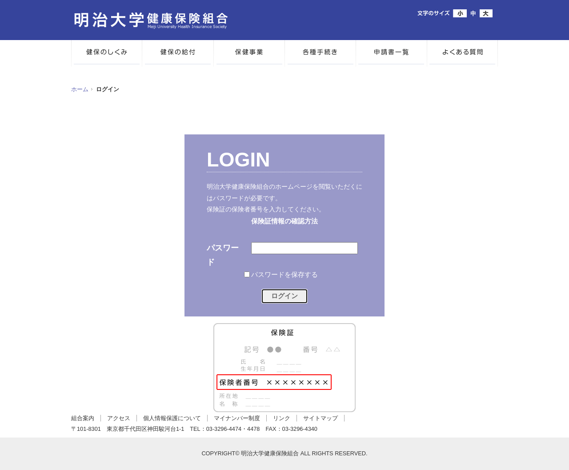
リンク (281, 418)
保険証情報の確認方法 (284, 221)
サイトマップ (320, 418)
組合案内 (82, 418)
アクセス (118, 418)
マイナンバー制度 (237, 418)
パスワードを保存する (284, 274)
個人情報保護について (172, 418)
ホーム (79, 89)
